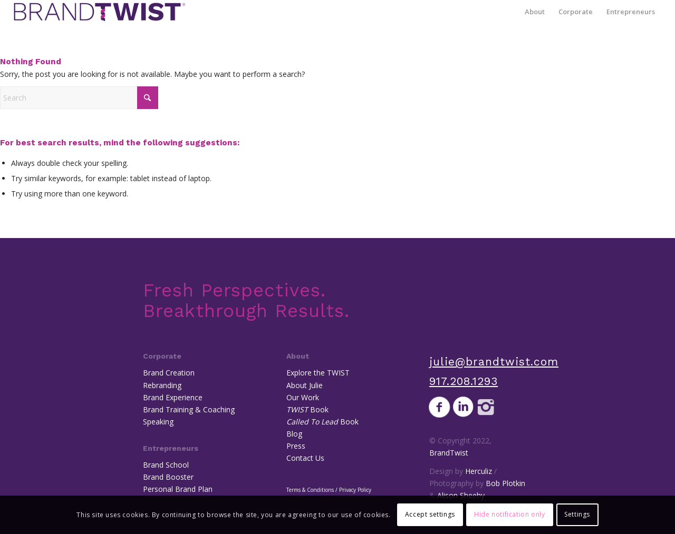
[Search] (79, 97)
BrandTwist (448, 453)
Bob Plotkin (505, 483)
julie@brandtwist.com (493, 361)
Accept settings (430, 514)
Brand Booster (168, 477)
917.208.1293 (463, 381)
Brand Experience (172, 397)
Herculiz (478, 471)
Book (307, 409)
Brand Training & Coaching (189, 409)
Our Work (302, 397)
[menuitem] (535, 12)
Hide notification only (509, 514)
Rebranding (162, 385)
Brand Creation (169, 373)
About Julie (304, 385)
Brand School (166, 465)
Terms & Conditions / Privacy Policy (328, 489)
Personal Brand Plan (178, 489)
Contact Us (305, 458)
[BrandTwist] (99, 12)
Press (295, 446)
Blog (294, 434)
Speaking (158, 422)
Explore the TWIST (318, 373)
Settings (577, 514)
